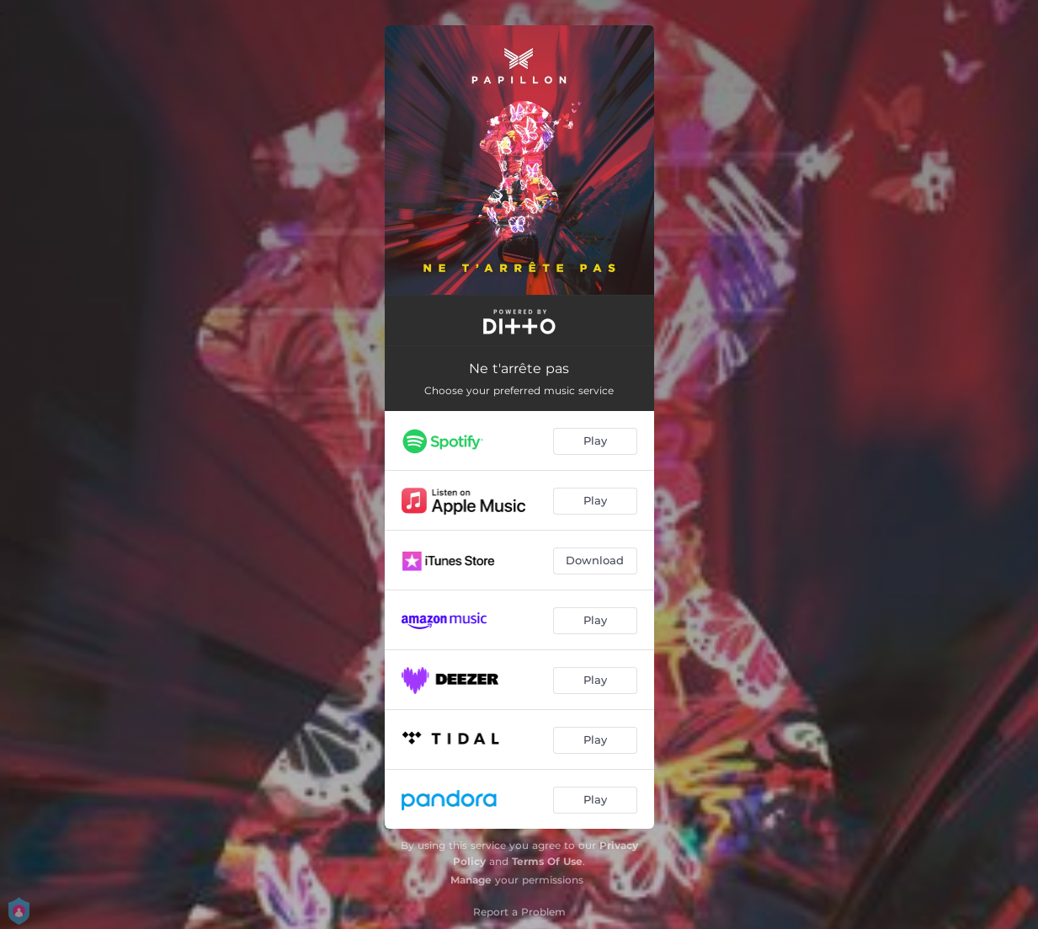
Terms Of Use (547, 861)
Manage (471, 879)
